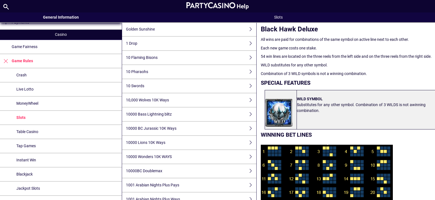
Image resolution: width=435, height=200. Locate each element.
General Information (61, 17)
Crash (21, 75)
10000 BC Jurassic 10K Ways (191, 128)
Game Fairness (24, 46)
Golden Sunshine (191, 29)
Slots (21, 117)
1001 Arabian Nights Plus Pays (191, 185)
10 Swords (191, 86)
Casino (61, 34)
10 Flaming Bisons (191, 57)
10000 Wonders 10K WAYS (191, 157)
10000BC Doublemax (191, 171)
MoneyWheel (27, 103)
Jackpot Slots (28, 188)
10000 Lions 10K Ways (191, 142)
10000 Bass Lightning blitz (191, 114)
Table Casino (27, 131)
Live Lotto (25, 89)
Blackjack (24, 174)
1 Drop (191, 43)
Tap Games (26, 146)
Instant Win (26, 160)
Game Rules (16, 61)
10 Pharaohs (191, 72)
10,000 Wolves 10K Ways (191, 100)
